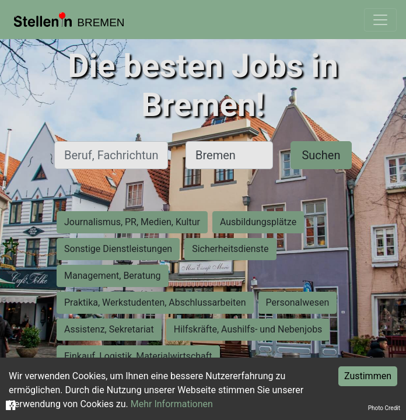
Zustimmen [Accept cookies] (367, 376)
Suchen (321, 155)
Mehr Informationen (172, 404)
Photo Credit (384, 408)
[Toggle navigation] (380, 20)
